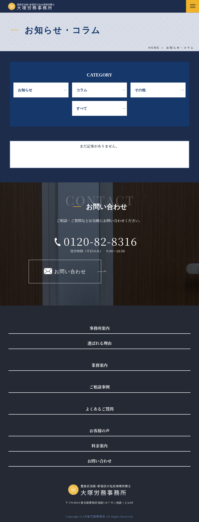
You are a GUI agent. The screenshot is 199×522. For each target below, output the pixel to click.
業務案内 (100, 365)
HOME (154, 47)
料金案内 (100, 445)
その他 (140, 90)
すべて (81, 108)
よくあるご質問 (100, 409)
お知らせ (25, 90)
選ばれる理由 (100, 343)
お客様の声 (100, 430)
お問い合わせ (65, 271)
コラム (81, 90)
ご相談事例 (100, 387)
